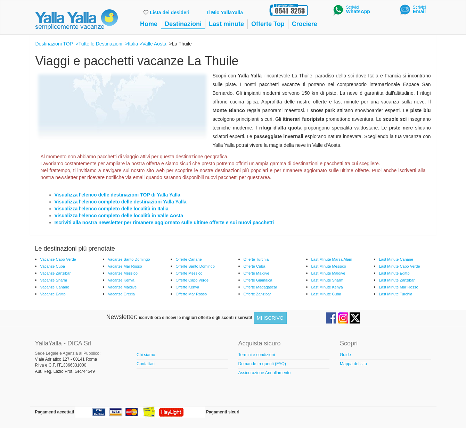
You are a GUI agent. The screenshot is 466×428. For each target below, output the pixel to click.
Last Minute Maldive (328, 273)
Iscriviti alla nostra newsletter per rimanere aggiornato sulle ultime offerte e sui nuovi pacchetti (164, 222)
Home (148, 23)
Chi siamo (146, 354)
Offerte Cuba (254, 266)
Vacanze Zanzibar (55, 273)
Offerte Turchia (256, 259)
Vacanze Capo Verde (58, 259)
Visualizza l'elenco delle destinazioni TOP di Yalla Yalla (117, 195)
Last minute (226, 23)
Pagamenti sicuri (222, 412)
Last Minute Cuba (326, 294)
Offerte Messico (189, 273)
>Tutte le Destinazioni (98, 44)
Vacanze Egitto (53, 294)
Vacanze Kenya (121, 280)
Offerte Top (268, 23)
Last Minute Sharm (327, 280)
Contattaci (146, 363)
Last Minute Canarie (396, 259)
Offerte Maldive (256, 273)
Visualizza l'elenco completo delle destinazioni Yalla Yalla (121, 201)
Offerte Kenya (187, 287)
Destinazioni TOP (54, 44)
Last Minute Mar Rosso (398, 287)
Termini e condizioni (256, 354)
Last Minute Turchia (395, 294)
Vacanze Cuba (52, 266)
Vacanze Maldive (122, 287)
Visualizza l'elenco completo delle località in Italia (112, 208)
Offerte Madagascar (260, 287)
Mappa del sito (353, 363)
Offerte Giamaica (258, 280)
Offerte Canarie (189, 259)
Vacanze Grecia (121, 294)
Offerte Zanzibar (257, 294)
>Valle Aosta (152, 44)
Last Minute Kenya (327, 287)
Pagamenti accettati (54, 412)
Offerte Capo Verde (192, 280)
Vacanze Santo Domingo (129, 259)
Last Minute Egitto (394, 273)
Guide (345, 354)
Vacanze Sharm (53, 280)
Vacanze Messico (123, 273)
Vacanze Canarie (55, 287)
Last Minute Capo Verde (399, 266)
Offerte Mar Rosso (191, 294)
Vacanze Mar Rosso (125, 266)
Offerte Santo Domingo (195, 266)
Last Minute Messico (328, 266)
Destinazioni (183, 23)
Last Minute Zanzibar (397, 280)
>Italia (131, 44)
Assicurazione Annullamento (264, 372)
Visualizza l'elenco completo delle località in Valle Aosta (119, 215)
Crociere (304, 23)
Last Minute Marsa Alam (331, 259)
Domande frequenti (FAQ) (262, 363)
